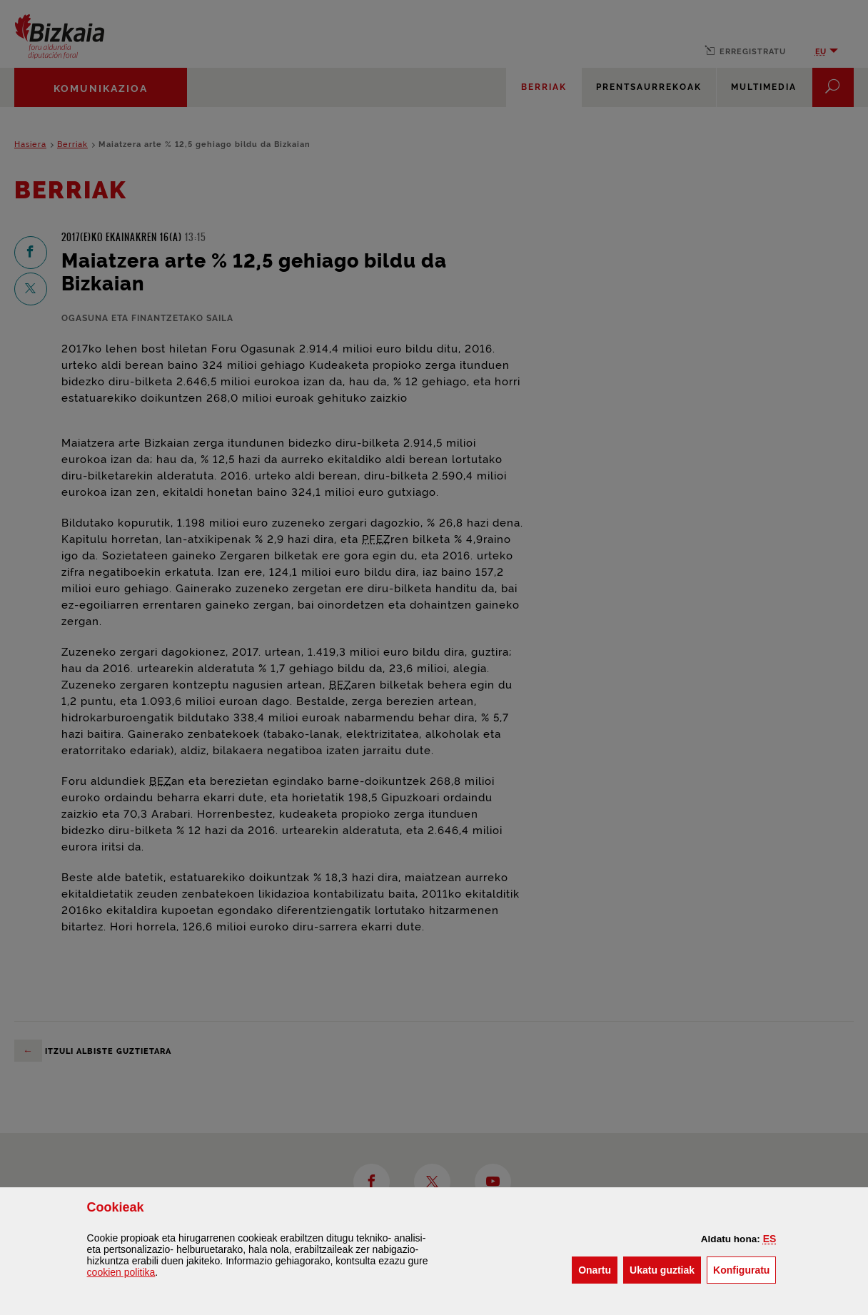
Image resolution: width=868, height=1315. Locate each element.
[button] (770, 1238)
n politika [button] (121, 1272)
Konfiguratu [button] (744, 1269)
